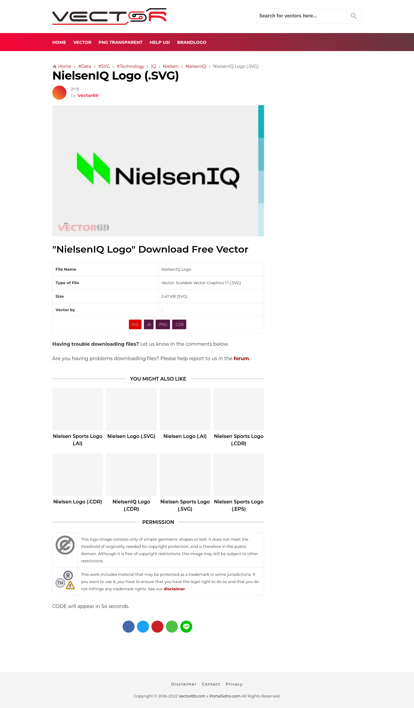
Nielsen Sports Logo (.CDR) (238, 439)
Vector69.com (191, 696)
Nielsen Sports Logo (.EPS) (238, 505)
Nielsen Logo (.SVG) (131, 436)
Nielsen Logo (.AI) (185, 436)
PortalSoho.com (225, 696)
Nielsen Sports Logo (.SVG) (185, 505)
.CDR (179, 324)
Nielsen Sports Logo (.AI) (77, 439)
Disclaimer (183, 684)
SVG (135, 324)
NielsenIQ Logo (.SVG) (115, 75)
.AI (148, 324)
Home (59, 42)
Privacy (234, 684)
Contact (211, 684)
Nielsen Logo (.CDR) (77, 502)
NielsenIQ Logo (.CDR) (131, 505)
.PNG (162, 324)
